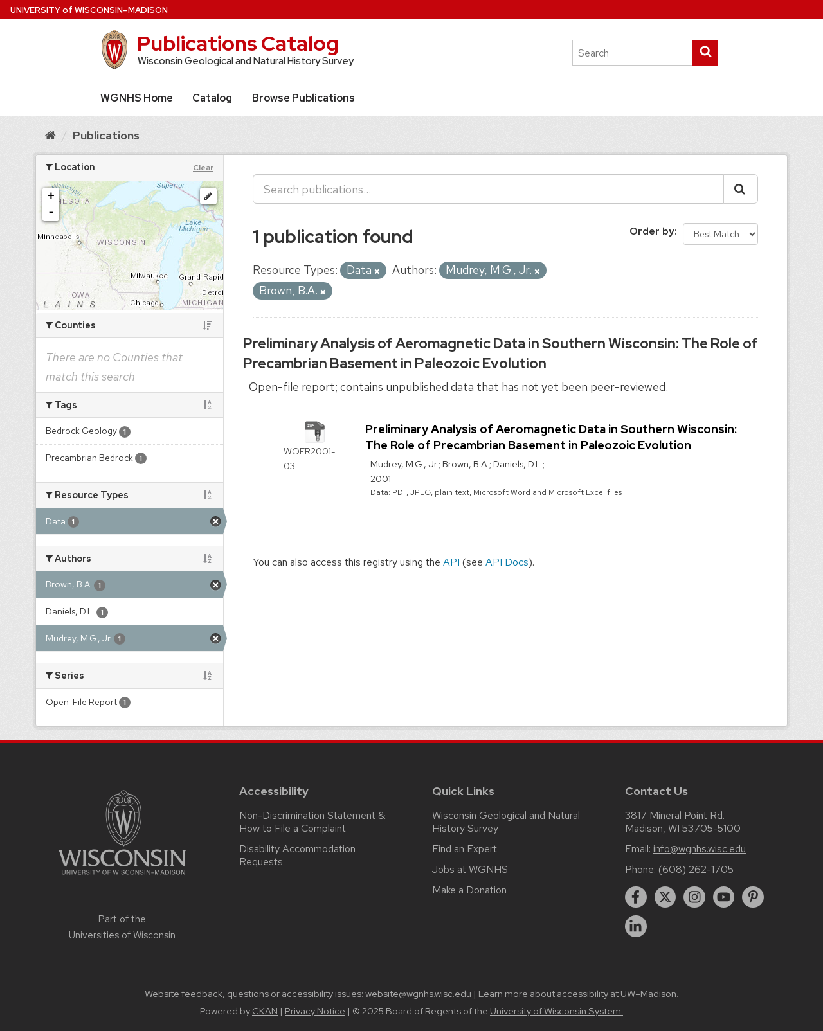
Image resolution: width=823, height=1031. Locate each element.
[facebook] (636, 897)
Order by (651, 231)
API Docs (507, 562)
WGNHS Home (136, 98)
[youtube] (724, 897)
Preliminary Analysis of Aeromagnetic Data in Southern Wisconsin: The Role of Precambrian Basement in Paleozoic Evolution (500, 353)
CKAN (265, 1011)
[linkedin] (636, 926)
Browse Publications (303, 98)
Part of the (122, 927)
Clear (203, 168)
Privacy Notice (315, 1011)
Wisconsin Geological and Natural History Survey (506, 822)
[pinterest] (753, 897)
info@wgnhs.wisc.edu (699, 849)
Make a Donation (469, 890)
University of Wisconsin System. (556, 1011)
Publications (106, 135)
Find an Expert (464, 849)
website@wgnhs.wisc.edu (418, 993)
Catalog (212, 98)
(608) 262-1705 (696, 869)
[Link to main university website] (122, 877)
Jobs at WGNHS (470, 869)
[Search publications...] (488, 189)
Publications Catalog (238, 43)
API (451, 562)
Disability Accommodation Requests (297, 855)
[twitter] (665, 897)
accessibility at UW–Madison (616, 993)
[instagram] (694, 897)
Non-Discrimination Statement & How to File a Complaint (312, 822)
